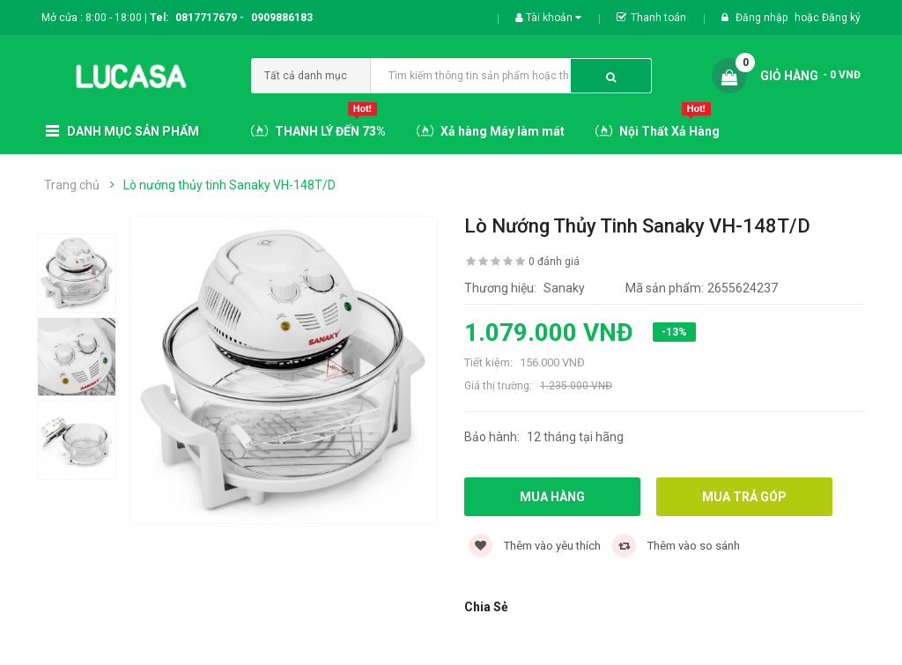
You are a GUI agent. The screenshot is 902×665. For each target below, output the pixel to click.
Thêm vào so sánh (676, 545)
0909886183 (282, 17)
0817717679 (206, 17)
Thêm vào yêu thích (535, 545)
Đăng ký (841, 17)
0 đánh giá (554, 261)
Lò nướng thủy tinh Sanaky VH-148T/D (229, 185)
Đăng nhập (763, 17)
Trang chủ (72, 185)
